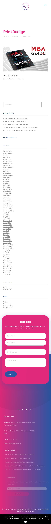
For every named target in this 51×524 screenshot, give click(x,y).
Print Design (20, 79)
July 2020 (6, 179)
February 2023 (7, 161)
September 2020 (8, 175)
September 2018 (8, 211)
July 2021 (6, 169)
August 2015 (7, 275)
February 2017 (7, 241)
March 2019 (6, 199)
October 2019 (7, 193)
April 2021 (6, 171)
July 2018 (6, 213)
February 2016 (7, 263)
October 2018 (7, 209)
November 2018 (8, 207)
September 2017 (8, 227)
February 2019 (7, 201)
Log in (5, 302)
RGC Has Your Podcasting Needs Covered (15, 119)
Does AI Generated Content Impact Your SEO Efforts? (19, 130)
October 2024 (7, 151)
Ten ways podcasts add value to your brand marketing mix (20, 127)
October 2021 (7, 165)
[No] (49, 519)
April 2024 (6, 157)
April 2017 (6, 237)
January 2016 (7, 265)
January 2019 (7, 203)
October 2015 (7, 271)
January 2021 (7, 173)
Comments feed (8, 306)
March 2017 (6, 239)
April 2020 (6, 185)
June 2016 (6, 255)
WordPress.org (7, 308)
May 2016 (6, 257)
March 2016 (6, 261)
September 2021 (8, 167)
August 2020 (7, 177)
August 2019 (7, 195)
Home (6, 36)
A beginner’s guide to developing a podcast (16, 124)
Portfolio (15, 36)
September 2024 (8, 153)
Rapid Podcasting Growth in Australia (14, 121)
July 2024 (6, 155)
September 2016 (8, 249)
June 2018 (6, 215)
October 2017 (7, 225)
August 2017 (7, 229)
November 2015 (8, 269)
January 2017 (7, 243)
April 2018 (6, 219)
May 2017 (6, 235)
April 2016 (6, 259)
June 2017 (6, 233)
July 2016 (6, 253)
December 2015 (8, 267)
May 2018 (6, 217)
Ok (25, 521)
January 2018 (7, 223)
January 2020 (7, 191)
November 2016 (8, 245)
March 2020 (6, 187)
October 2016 (7, 247)
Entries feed (6, 304)
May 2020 (6, 183)
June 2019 (6, 197)
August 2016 (7, 251)
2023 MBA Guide (10, 75)
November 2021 (8, 163)
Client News (7, 289)
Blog (5, 287)
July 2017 (6, 231)
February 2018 (7, 221)
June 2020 (6, 181)
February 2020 (7, 189)
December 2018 (8, 205)
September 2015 (8, 273)
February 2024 (7, 159)
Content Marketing (8, 79)
